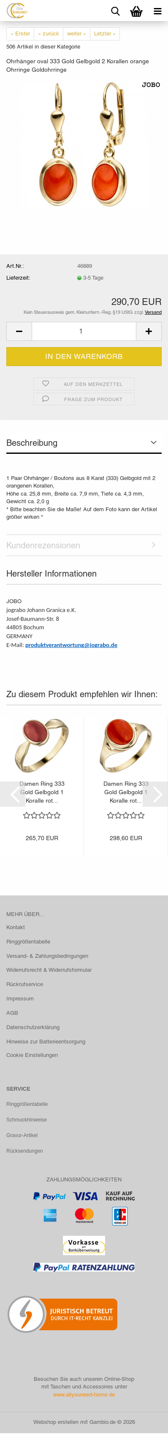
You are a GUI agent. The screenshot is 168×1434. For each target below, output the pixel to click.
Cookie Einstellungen (32, 1055)
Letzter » (105, 33)
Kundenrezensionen (43, 545)
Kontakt (15, 927)
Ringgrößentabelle (28, 941)
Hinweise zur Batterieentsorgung (45, 1041)
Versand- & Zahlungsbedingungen (47, 956)
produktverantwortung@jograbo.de (71, 645)
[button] (19, 331)
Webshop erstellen (56, 1423)
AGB (12, 1013)
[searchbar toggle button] (115, 10)
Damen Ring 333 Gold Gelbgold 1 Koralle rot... (42, 792)
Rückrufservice (24, 984)
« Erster (20, 33)
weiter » (76, 33)
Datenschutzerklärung (33, 1027)
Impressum (20, 998)
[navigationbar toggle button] (157, 10)
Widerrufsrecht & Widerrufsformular (49, 970)
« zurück (48, 33)
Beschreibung (31, 443)
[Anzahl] (84, 331)
